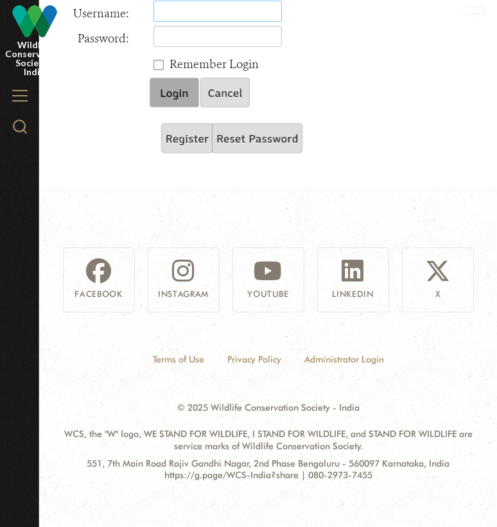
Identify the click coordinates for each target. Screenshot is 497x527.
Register (187, 138)
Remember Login (214, 64)
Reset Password (257, 138)
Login (174, 92)
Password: (103, 38)
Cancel (225, 92)
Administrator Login (344, 359)
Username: (101, 13)
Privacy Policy (254, 359)
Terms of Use (178, 359)
